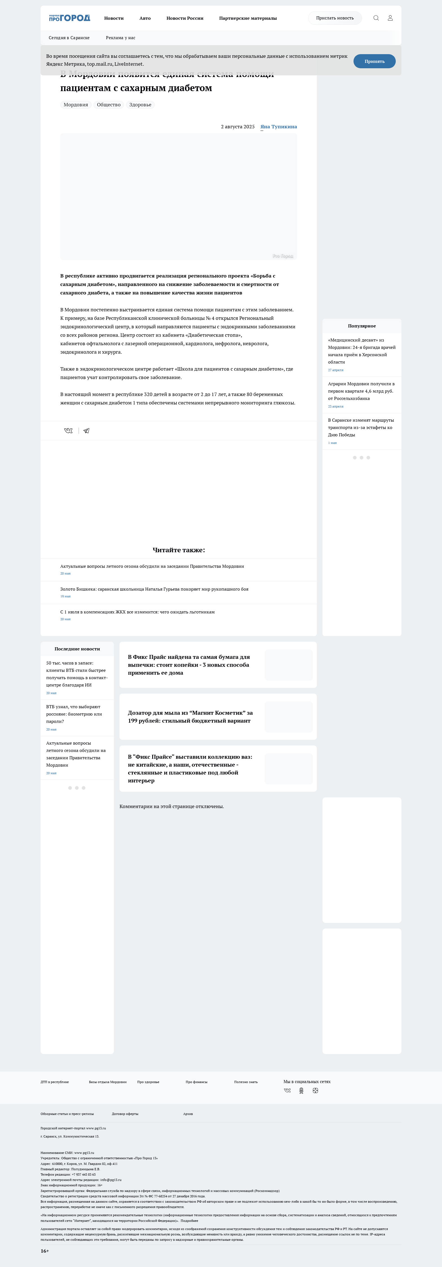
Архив (188, 1114)
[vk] (69, 431)
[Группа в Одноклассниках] (301, 1090)
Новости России (185, 18)
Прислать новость (335, 18)
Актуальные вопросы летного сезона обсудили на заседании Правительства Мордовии (178, 570)
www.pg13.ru (96, 1128)
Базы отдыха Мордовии (108, 1082)
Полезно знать (246, 1082)
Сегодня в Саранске (69, 37)
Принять (375, 61)
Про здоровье (148, 1082)
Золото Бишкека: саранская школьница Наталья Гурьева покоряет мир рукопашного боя (178, 593)
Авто (145, 18)
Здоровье (140, 104)
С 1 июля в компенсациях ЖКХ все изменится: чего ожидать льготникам (178, 616)
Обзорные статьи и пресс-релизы (67, 1114)
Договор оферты (125, 1114)
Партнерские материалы (248, 18)
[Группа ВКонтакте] (287, 1090)
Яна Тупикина (278, 126)
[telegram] (88, 431)
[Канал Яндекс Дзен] (315, 1090)
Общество (109, 104)
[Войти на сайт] (390, 18)
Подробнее (189, 1220)
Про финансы (196, 1082)
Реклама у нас (120, 37)
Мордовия (76, 104)
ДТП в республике (55, 1082)
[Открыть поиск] (376, 18)
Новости (114, 18)
